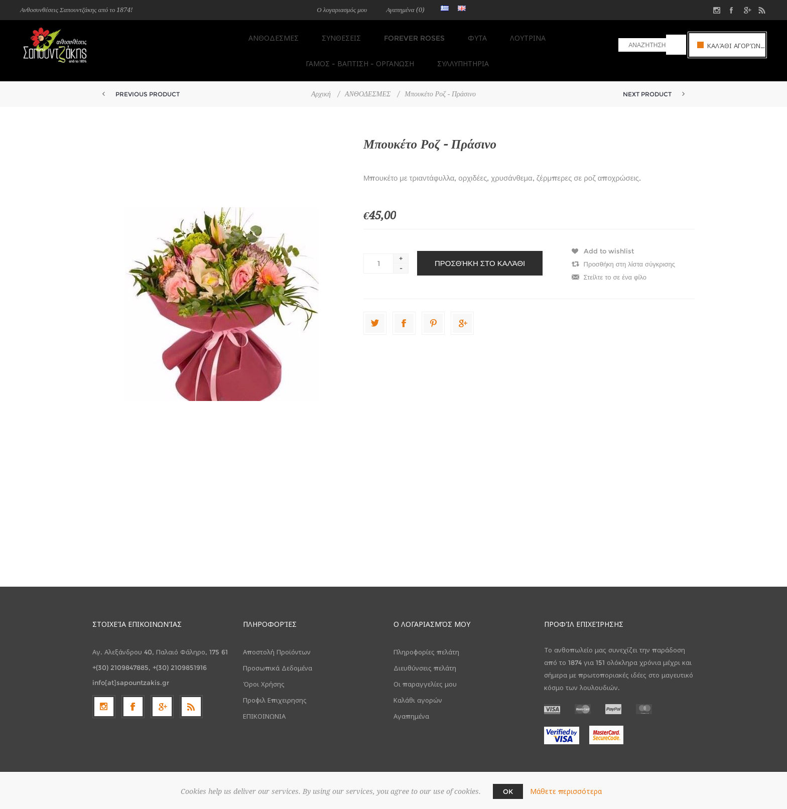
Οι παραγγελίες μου (425, 673)
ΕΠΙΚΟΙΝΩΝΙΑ (264, 705)
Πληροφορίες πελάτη (426, 641)
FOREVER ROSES (346, 35)
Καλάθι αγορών (418, 689)
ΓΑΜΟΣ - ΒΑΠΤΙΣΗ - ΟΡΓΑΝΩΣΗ (546, 35)
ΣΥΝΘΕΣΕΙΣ (276, 35)
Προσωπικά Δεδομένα (277, 657)
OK (508, 791)
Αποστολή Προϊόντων (277, 641)
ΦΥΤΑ (406, 35)
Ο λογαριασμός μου (342, 10)
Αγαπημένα (411, 705)
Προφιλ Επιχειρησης (275, 689)
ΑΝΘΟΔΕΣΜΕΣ (212, 35)
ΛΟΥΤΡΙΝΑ (454, 35)
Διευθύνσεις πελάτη (425, 657)
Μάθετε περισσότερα (566, 791)
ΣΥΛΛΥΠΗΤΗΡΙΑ (394, 55)
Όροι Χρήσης (264, 673)
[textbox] (642, 45)
